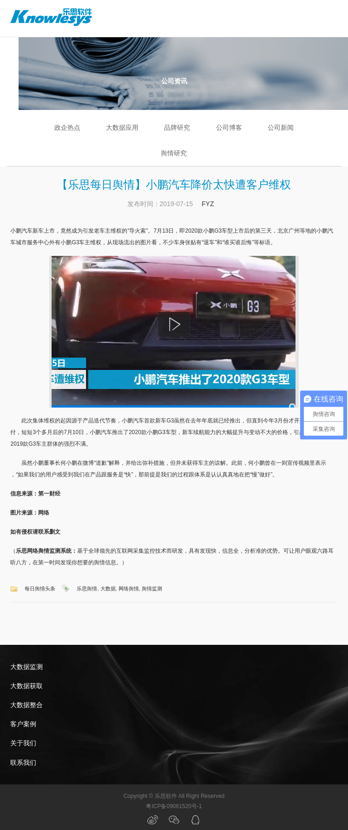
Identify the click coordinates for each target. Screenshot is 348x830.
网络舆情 (128, 588)
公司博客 (229, 127)
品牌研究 (177, 127)
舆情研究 (174, 153)
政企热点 (67, 127)
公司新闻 (281, 127)
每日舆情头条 (40, 588)
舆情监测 (152, 588)
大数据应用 (122, 127)
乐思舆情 (87, 588)
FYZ (208, 204)
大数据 (108, 588)
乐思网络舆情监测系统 (44, 551)
